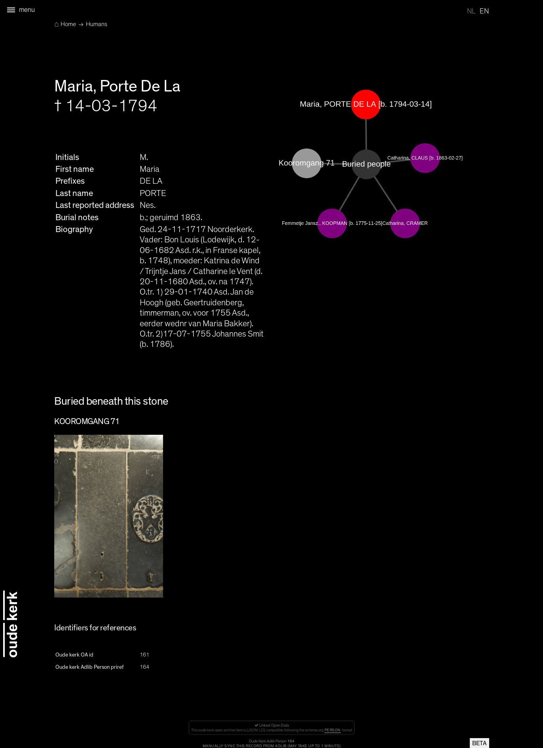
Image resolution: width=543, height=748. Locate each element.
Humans (96, 24)
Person (333, 730)
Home (65, 24)
